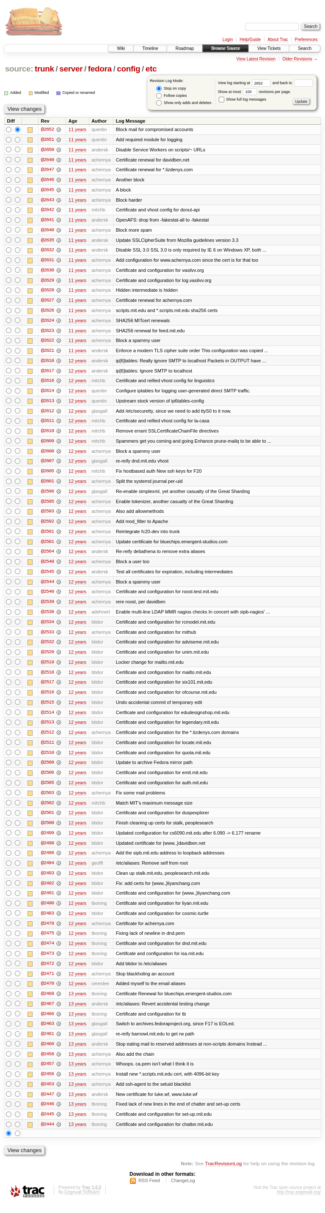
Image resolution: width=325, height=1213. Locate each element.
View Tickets (269, 48)
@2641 (47, 220)
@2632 (47, 251)
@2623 (47, 332)
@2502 (47, 809)
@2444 (47, 1134)
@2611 (47, 423)
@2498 (47, 849)
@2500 (47, 829)
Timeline (150, 48)
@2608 (47, 454)
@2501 (47, 819)
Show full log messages (242, 99)
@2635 (47, 241)
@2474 (47, 951)
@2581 (47, 545)
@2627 (47, 301)
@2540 (47, 596)
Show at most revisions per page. (254, 92)
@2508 (47, 768)
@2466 (47, 1022)
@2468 (47, 1002)
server (71, 68)
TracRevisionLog (223, 1173)
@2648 (47, 159)
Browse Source (225, 48)
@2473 (47, 961)
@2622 (47, 342)
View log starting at (245, 83)
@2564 (47, 555)
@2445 (47, 1123)
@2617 (47, 373)
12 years (77, 362)
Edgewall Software (81, 1201)
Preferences (306, 39)
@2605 (47, 474)
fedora (100, 68)
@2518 (47, 677)
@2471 (47, 981)
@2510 (47, 758)
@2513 (47, 728)
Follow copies (171, 96)
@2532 (47, 646)
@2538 (47, 616)
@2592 (47, 525)
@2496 (47, 860)
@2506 (47, 778)
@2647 (47, 170)
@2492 (47, 890)
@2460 (47, 1052)
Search (304, 48)
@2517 (47, 687)
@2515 (47, 707)
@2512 (47, 738)
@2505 (47, 789)
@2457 (47, 1073)
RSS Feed (149, 1190)
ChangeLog (183, 1190)
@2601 (47, 484)
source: (19, 68)
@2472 (47, 971)
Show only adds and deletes (183, 103)
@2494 (47, 870)
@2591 (47, 535)
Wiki (121, 48)
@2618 (47, 362)
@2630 (47, 271)
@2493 (47, 880)
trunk (44, 68)
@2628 (47, 291)
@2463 (47, 1032)
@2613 (47, 403)
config (128, 68)
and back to (293, 83)
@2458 (47, 1063)
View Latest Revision (255, 59)
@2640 (47, 230)
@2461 (47, 1042)
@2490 (47, 910)
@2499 (47, 839)
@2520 (47, 657)
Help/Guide (250, 39)
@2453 (47, 1093)
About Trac (277, 39)
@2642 (47, 210)
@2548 (47, 565)
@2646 (47, 180)
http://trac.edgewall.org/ (299, 1201)
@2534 (47, 626)
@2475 (47, 941)
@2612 (47, 413)
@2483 (47, 920)
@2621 (47, 352)
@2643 (47, 200)
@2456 (47, 1083)
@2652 (47, 129)
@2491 (47, 900)
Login (228, 39)
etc (151, 68)
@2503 (47, 799)
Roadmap (185, 48)
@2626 (47, 312)
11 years (77, 129)
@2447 (47, 1103)
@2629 (47, 281)
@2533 (47, 636)
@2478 (47, 931)
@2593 (47, 515)
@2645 (47, 190)
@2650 (47, 149)
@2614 (47, 393)
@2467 (47, 1012)
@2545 (47, 575)
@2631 (47, 261)
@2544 (47, 586)
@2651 (47, 139)
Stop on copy (171, 88)
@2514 (47, 718)
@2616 (47, 383)
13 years (77, 1002)
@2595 (47, 504)
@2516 (47, 697)
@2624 (47, 322)
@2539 (47, 606)
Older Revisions (297, 59)
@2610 (47, 433)
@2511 (47, 748)
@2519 (47, 667)
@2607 (47, 464)
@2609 (47, 444)
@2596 (47, 494)
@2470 (47, 991)
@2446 (47, 1113)
